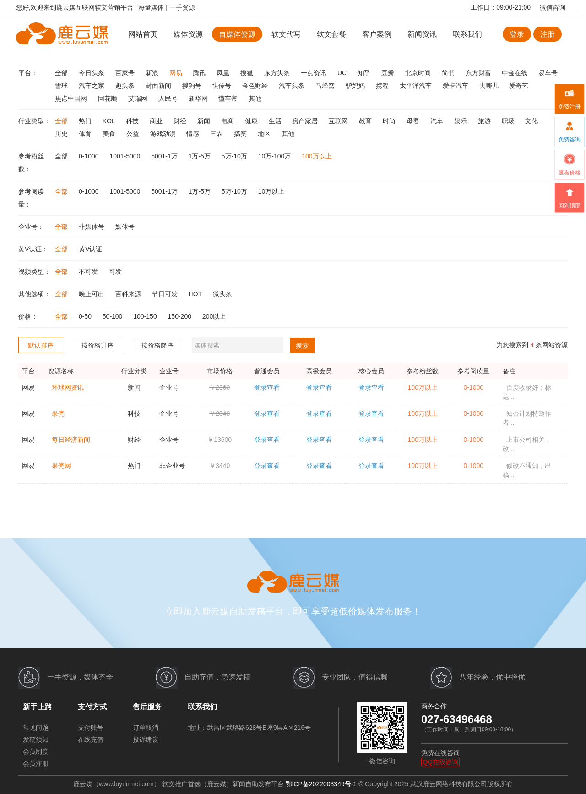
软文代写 (286, 34)
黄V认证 (90, 249)
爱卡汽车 (456, 85)
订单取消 (145, 727)
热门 (86, 121)
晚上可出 (92, 294)
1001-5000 (125, 156)
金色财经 (256, 85)
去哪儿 (489, 85)
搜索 (302, 345)
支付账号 (90, 727)
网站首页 (142, 34)
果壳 (58, 413)
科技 (133, 121)
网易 (176, 72)
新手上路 (37, 707)
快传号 (222, 85)
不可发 (89, 271)
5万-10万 (235, 156)
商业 (157, 121)
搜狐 (247, 72)
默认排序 (41, 345)
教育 (366, 121)
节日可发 (165, 294)
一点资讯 (314, 72)
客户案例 (377, 34)
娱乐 (461, 121)
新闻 (204, 121)
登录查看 (267, 387)
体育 (86, 133)
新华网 (199, 98)
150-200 (180, 316)
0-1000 (89, 156)
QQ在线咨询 (440, 762)
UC (342, 72)
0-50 (86, 316)
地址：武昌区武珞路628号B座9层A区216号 (249, 727)
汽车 (437, 121)
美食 (110, 133)
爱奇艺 (518, 85)
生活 (276, 121)
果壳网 (61, 465)
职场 (509, 121)
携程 (383, 85)
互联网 (339, 121)
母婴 (414, 121)
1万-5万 (200, 156)
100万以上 (316, 156)
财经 (181, 121)
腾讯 (200, 72)
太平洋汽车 (417, 85)
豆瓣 (388, 72)
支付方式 (92, 707)
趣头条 (125, 85)
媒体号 (125, 226)
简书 (449, 72)
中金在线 (515, 72)
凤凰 (224, 72)
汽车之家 (92, 85)
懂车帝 (228, 98)
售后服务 (147, 707)
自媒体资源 (237, 34)
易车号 (548, 72)
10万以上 (271, 191)
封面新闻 (159, 85)
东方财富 (479, 72)
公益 (133, 133)
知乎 (365, 72)
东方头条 (278, 72)
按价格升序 (97, 345)
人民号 (168, 98)
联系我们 (467, 34)
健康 (252, 121)
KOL (110, 121)
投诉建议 (145, 739)
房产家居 (306, 121)
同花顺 (108, 98)
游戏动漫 (164, 133)
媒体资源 (188, 34)
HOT (196, 294)
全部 (62, 72)
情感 (193, 133)
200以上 (214, 316)
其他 (255, 98)
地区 (265, 133)
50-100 (113, 316)
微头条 (222, 294)
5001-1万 (165, 156)
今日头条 (92, 72)
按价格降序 (157, 345)
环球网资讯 (68, 387)
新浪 (153, 72)
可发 (115, 271)
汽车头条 (292, 85)
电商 (228, 121)
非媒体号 (92, 226)
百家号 (125, 72)
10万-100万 (275, 156)
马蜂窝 (325, 85)
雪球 (62, 85)
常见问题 (36, 727)
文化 (531, 121)
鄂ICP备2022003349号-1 (321, 784)
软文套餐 (331, 34)
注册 (547, 34)
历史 (62, 133)
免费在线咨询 (440, 752)
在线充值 (90, 739)
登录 (517, 34)
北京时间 (419, 72)
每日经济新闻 (71, 439)
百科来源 (129, 294)
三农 (217, 133)
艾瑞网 (138, 98)
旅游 (485, 121)
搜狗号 (192, 85)
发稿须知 (36, 739)
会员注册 (36, 763)
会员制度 (36, 751)
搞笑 (241, 133)
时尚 (390, 121)
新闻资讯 (422, 34)
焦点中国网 (72, 98)
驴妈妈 (356, 85)
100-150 (145, 316)
